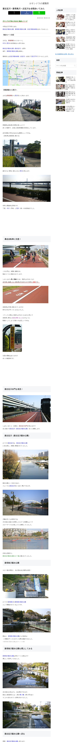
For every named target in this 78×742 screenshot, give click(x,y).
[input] (65, 65)
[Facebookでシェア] (27, 13)
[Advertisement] (27, 223)
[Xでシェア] (18, 13)
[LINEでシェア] (35, 13)
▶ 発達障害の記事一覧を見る (64, 54)
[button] (75, 65)
